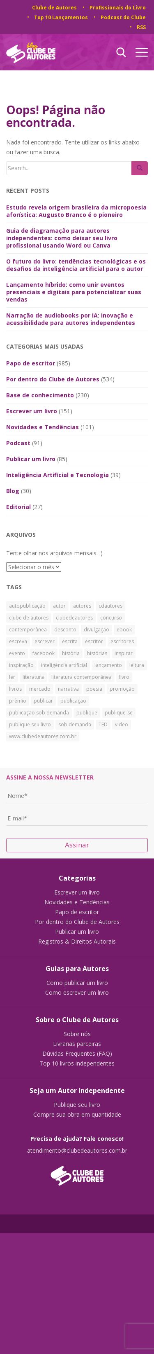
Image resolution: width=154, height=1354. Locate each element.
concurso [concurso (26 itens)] (111, 617)
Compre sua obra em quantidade (77, 1114)
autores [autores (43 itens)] (82, 605)
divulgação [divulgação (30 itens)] (96, 629)
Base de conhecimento (40, 395)
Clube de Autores (54, 7)
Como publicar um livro (77, 983)
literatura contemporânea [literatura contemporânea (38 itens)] (81, 677)
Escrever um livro (31, 411)
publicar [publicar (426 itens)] (43, 700)
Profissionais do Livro (118, 7)
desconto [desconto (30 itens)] (65, 629)
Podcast (18, 443)
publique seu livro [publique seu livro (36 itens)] (30, 724)
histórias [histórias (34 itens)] (97, 653)
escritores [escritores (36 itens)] (122, 641)
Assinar (77, 844)
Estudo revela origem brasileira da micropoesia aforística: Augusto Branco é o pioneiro (76, 211)
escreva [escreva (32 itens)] (18, 641)
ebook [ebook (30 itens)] (124, 629)
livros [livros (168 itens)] (15, 688)
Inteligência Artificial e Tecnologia (57, 475)
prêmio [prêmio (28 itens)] (17, 700)
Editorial (18, 507)
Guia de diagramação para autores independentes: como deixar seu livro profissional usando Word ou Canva (61, 238)
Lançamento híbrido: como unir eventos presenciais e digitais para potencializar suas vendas (73, 292)
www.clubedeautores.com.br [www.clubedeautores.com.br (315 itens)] (42, 736)
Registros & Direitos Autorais (77, 941)
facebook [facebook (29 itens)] (43, 653)
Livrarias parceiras (77, 1044)
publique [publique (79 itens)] (86, 712)
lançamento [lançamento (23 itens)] (108, 665)
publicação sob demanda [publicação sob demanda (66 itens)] (39, 712)
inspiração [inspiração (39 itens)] (21, 665)
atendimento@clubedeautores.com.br (77, 1150)
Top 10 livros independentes (77, 1063)
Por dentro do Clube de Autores (52, 379)
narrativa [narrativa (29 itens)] (68, 688)
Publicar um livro (30, 459)
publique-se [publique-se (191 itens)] (119, 712)
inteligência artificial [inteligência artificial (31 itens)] (64, 665)
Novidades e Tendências (42, 427)
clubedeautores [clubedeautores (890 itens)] (74, 617)
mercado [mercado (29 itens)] (40, 688)
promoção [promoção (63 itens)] (122, 688)
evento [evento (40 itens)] (17, 653)
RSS (141, 27)
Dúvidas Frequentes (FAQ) (77, 1054)
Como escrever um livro (77, 993)
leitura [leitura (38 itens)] (136, 665)
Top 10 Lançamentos (61, 17)
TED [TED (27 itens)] (103, 724)
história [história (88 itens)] (71, 653)
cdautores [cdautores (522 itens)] (110, 605)
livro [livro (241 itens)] (124, 677)
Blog (12, 491)
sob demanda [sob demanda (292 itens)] (74, 724)
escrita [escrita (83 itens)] (70, 641)
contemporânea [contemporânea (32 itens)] (28, 629)
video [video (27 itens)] (121, 724)
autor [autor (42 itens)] (59, 605)
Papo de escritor (30, 363)
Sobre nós (77, 1034)
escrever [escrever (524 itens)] (44, 641)
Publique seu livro (77, 1105)
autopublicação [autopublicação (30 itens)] (27, 605)
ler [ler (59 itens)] (12, 677)
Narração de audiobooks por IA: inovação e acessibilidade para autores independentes (70, 319)
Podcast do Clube (123, 17)
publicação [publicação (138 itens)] (73, 700)
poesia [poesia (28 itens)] (94, 688)
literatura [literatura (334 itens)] (33, 677)
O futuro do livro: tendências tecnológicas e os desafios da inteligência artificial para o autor (76, 265)
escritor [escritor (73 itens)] (94, 641)
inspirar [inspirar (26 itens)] (124, 653)
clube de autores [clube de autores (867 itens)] (28, 617)
